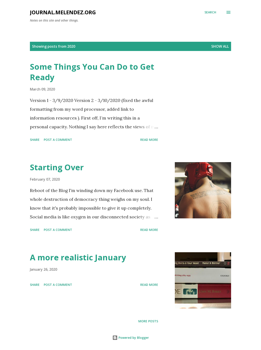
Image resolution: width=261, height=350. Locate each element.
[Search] (210, 12)
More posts (148, 321)
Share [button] (35, 140)
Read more (149, 140)
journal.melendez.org (63, 12)
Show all (220, 46)
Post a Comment (58, 140)
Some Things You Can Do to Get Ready (92, 72)
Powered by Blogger (130, 337)
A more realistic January (78, 257)
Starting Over (57, 167)
